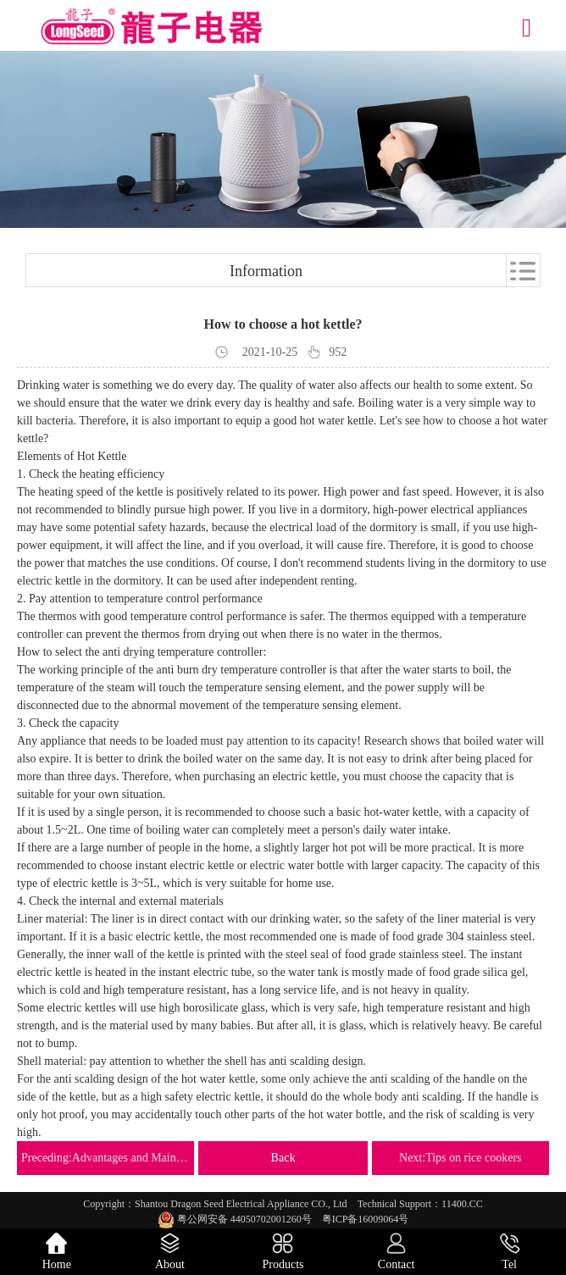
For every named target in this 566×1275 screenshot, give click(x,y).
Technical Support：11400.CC (420, 1204)
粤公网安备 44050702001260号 (240, 1219)
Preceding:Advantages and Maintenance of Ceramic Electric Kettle (105, 1157)
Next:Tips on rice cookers (460, 1157)
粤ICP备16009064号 (365, 1219)
